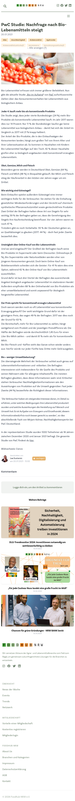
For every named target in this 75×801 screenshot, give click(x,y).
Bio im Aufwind (35, 94)
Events (6, 695)
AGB (4, 775)
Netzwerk (7, 707)
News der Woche (11, 689)
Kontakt (6, 781)
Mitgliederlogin (10, 735)
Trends (6, 701)
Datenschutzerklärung (14, 769)
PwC (51, 94)
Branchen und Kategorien (15, 757)
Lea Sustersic (16, 458)
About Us (7, 751)
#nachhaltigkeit (18, 40)
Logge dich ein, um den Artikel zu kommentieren (37, 487)
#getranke (50, 40)
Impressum (8, 763)
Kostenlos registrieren (14, 729)
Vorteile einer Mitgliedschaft (17, 723)
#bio (5, 40)
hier (32, 440)
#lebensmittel (36, 40)
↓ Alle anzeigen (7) (37, 47)
